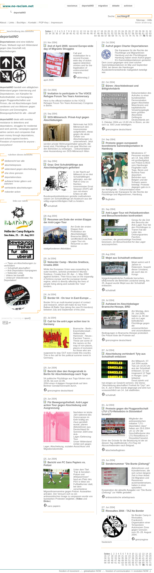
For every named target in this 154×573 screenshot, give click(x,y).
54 (119, 33)
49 (102, 33)
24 (122, 31)
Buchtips (21, 22)
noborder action (10, 192)
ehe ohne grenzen (12, 173)
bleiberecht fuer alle (13, 161)
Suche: (111, 16)
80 (150, 36)
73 (126, 36)
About (3, 22)
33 (46, 33)
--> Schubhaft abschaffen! (17, 268)
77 (140, 36)
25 (126, 31)
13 (84, 31)
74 (130, 36)
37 (60, 33)
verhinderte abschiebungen (16, 187)
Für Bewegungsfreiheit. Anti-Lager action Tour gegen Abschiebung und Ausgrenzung (66, 405)
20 (109, 31)
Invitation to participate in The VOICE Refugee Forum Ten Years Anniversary (67, 95)
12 (81, 31)
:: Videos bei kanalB (14, 275)
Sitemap (140, 20)
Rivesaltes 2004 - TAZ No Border (123, 510)
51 (109, 33)
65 (99, 36)
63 (150, 33)
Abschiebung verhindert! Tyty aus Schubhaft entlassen (123, 355)
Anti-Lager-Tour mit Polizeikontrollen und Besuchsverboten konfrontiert (125, 214)
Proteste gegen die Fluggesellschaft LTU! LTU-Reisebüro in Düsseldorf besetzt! (125, 411)
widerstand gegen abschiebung (18, 169)
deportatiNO (88, 6)
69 (113, 36)
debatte (115, 6)
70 (116, 36)
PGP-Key (43, 22)
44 (84, 33)
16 (95, 31)
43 (81, 33)
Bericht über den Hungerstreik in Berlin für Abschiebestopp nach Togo (66, 373)
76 (137, 36)
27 (133, 31)
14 (88, 31)
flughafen (108, 199)
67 (106, 36)
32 (150, 31)
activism (128, 6)
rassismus (72, 6)
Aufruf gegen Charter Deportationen (125, 46)
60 (140, 33)
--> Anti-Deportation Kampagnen (20, 270)
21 (112, 31)
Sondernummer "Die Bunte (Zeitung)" (126, 463)
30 (143, 31)
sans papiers (52, 506)
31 (147, 31)
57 (129, 33)
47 (95, 33)
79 (147, 36)
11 (77, 31)
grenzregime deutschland (58, 390)
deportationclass (11, 177)
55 (122, 33)
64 (95, 36)
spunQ (28, 318)
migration (103, 6)
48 (98, 33)
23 (119, 31)
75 (133, 36)
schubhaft (50, 206)
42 (77, 33)
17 (98, 31)
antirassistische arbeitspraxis (118, 497)
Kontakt (32, 22)
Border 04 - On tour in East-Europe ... (67, 298)
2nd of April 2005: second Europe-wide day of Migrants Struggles (68, 47)
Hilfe (149, 20)
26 (129, 31)
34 (50, 33)
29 (140, 31)
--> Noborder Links (13, 273)
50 (105, 33)
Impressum (57, 22)
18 (102, 31)
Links (11, 22)
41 (74, 33)
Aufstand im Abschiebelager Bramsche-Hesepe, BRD (120, 305)
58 (133, 33)
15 (91, 31)
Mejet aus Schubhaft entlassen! (122, 257)
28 (136, 31)
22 (115, 31)
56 (126, 33)
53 (115, 33)
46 (91, 33)
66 (102, 36)
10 (74, 31)
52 (112, 33)
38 (64, 33)
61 (143, 33)
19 (105, 31)
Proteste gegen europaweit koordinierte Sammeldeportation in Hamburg (122, 146)
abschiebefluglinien (113, 450)
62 (147, 33)
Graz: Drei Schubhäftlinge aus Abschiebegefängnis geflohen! (63, 166)
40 (71, 33)
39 (67, 33)
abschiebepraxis (11, 165)
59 (136, 33)
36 (57, 33)
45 (88, 33)
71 (120, 36)
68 (109, 36)
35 (53, 33)
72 (123, 36)
